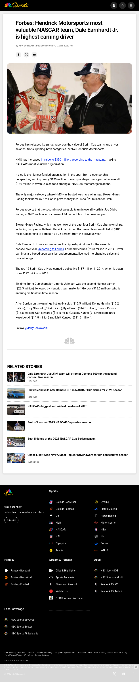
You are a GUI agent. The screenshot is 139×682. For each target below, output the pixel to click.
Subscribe (11, 520)
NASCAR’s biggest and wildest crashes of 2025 (57, 406)
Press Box (81, 653)
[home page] (16, 5)
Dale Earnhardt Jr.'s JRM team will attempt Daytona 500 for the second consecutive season (72, 375)
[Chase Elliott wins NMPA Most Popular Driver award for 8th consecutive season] (16, 458)
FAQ (56, 653)
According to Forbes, (51, 249)
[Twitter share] (26, 55)
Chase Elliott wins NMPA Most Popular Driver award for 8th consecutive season (78, 455)
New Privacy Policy (13, 655)
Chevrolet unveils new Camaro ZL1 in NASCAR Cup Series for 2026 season (75, 390)
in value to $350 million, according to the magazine (73, 159)
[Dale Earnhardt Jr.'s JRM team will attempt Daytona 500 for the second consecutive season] (16, 377)
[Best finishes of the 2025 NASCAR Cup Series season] (16, 442)
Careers (30, 653)
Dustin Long (33, 462)
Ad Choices (9, 653)
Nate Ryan (32, 380)
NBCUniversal (22, 660)
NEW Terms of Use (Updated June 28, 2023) (107, 653)
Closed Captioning (44, 653)
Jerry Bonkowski (26, 45)
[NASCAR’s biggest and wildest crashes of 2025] (16, 410)
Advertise (20, 653)
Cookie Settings (42, 655)
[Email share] (34, 55)
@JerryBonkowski (36, 328)
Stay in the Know (13, 506)
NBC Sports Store (67, 653)
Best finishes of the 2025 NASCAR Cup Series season (62, 438)
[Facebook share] (18, 55)
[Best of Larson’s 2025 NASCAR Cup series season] (16, 426)
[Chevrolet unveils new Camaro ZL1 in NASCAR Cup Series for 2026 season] (16, 393)
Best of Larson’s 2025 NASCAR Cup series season (59, 422)
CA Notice (28, 655)
